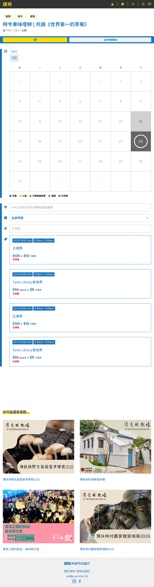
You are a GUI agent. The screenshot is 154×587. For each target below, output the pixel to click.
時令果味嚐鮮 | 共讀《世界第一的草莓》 (46, 24)
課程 (32, 16)
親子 (20, 16)
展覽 (8, 16)
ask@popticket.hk (77, 576)
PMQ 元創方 (13, 30)
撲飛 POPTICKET (77, 563)
